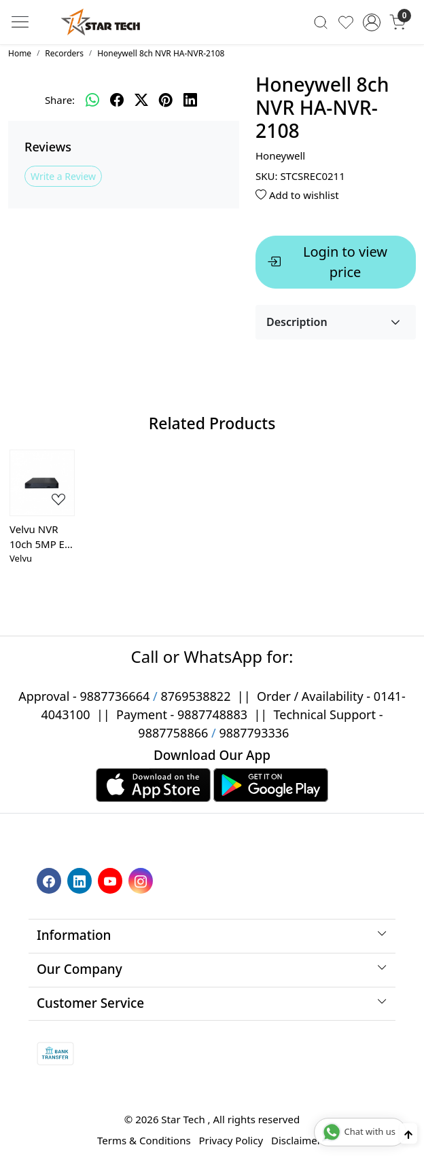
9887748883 (212, 714)
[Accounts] (371, 22)
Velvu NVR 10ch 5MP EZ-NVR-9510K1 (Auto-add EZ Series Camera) (41, 537)
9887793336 (254, 733)
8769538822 (195, 696)
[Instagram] (142, 879)
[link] (321, 22)
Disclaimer (296, 1140)
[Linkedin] (81, 879)
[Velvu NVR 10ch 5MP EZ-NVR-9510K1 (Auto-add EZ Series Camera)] (42, 483)
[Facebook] (51, 879)
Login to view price (327, 261)
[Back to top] (408, 1133)
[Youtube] (112, 879)
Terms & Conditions (144, 1140)
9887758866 (173, 733)
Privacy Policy (230, 1140)
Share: (60, 100)
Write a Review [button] (63, 176)
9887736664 (114, 696)
